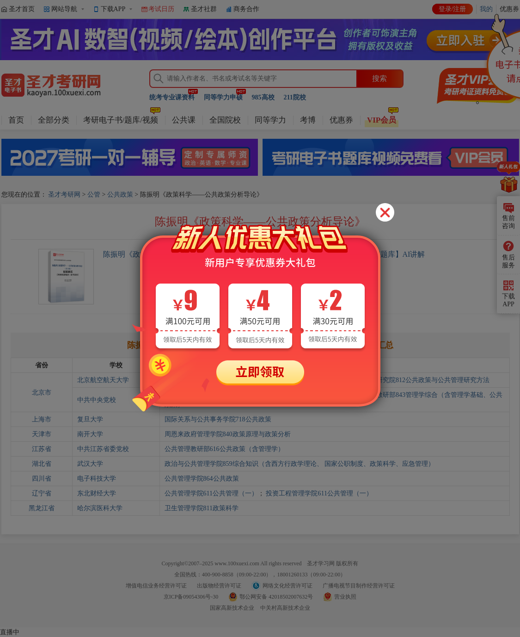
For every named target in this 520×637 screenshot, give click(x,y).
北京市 (41, 392)
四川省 (41, 478)
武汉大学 (90, 463)
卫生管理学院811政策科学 (202, 508)
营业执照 (345, 597)
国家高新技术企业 (232, 608)
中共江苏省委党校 (103, 448)
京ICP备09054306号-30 (191, 597)
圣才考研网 (64, 194)
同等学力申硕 (223, 97)
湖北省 (41, 463)
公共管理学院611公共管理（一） (211, 493)
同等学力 (270, 120)
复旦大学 (90, 419)
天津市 (41, 434)
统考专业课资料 (172, 97)
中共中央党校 (96, 399)
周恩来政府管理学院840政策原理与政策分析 (228, 434)
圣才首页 (22, 9)
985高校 (263, 97)
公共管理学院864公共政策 (202, 478)
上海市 (41, 419)
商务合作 (246, 9)
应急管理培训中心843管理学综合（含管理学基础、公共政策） (254, 394)
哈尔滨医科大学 (99, 508)
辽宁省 (41, 493)
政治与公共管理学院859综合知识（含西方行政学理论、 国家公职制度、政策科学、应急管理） (300, 463)
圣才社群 (204, 9)
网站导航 (64, 9)
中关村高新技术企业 (285, 608)
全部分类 (53, 120)
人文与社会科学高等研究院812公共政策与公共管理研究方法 (403, 380)
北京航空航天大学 (103, 380)
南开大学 (90, 434)
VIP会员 (381, 120)
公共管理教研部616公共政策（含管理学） (224, 448)
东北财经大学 (96, 493)
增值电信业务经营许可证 (156, 585)
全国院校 (225, 120)
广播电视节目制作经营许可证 (359, 585)
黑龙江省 (42, 508)
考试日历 (161, 9)
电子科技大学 (96, 478)
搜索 (379, 78)
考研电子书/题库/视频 (120, 120)
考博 (308, 120)
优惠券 (341, 120)
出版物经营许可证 (219, 585)
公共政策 (120, 194)
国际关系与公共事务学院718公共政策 (218, 419)
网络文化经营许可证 (287, 585)
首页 (16, 120)
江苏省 (41, 448)
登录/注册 (452, 9)
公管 (93, 194)
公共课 (184, 120)
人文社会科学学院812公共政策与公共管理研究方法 (237, 380)
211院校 (295, 97)
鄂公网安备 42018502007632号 (276, 597)
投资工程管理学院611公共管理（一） (319, 493)
